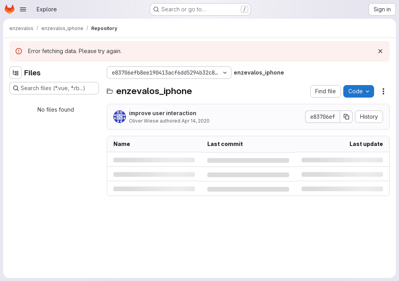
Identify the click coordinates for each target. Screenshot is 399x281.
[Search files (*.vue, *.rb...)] (54, 88)
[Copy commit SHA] (346, 116)
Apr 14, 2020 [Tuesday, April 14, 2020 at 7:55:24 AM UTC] (196, 121)
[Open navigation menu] (23, 9)
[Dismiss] (380, 51)
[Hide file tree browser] (15, 72)
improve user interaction (162, 113)
